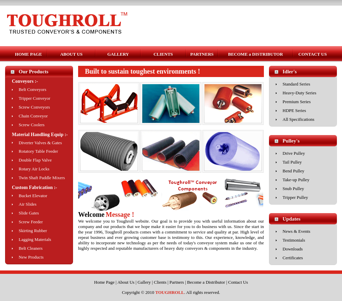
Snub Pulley (293, 188)
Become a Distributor (206, 282)
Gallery (144, 282)
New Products (31, 257)
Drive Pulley (294, 153)
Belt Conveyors (32, 89)
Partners (176, 282)
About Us (126, 282)
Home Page (104, 282)
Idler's (290, 71)
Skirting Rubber (33, 230)
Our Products (33, 71)
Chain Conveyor (33, 115)
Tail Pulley (292, 162)
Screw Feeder (31, 221)
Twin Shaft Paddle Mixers (42, 177)
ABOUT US (71, 54)
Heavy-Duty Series (299, 92)
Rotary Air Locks (34, 168)
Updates (292, 219)
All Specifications (298, 119)
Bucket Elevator (33, 195)
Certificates (293, 257)
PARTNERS (202, 54)
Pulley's (291, 141)
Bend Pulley (293, 170)
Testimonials (294, 240)
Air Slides (27, 204)
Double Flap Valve (35, 160)
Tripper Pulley (295, 197)
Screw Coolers (31, 124)
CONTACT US (312, 54)
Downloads (293, 248)
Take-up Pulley (296, 179)
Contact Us (238, 282)
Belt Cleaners (30, 248)
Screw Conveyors (34, 107)
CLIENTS (163, 54)
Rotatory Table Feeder (38, 151)
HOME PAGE (28, 54)
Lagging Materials (35, 239)
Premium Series (297, 101)
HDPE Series (294, 110)
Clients (160, 282)
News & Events (296, 231)
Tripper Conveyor (34, 98)
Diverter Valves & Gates (40, 142)
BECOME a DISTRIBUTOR (255, 54)
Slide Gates (29, 212)
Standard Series (296, 84)
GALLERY (118, 54)
